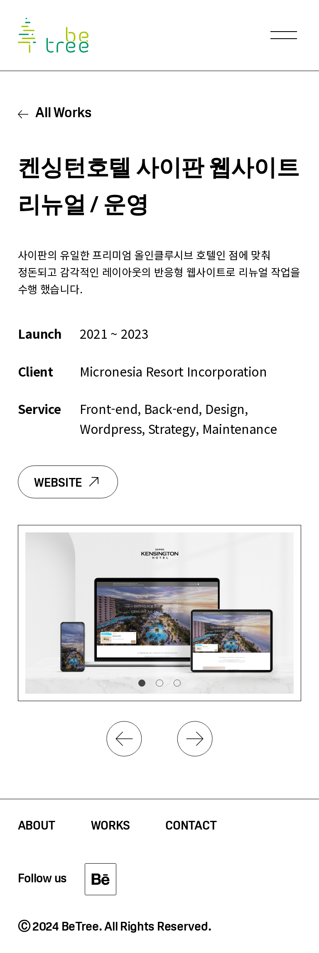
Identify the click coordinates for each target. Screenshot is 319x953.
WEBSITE (58, 484)
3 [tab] (177, 683)
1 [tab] (141, 683)
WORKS (110, 826)
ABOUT (37, 826)
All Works (63, 113)
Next (195, 738)
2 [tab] (159, 683)
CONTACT (190, 826)
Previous (124, 738)
